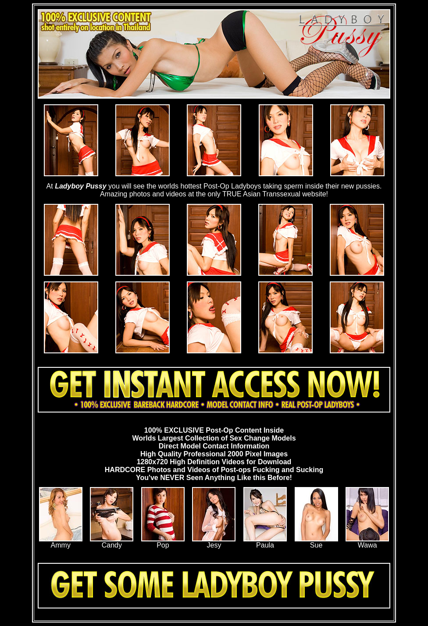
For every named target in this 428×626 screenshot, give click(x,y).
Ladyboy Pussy (80, 186)
